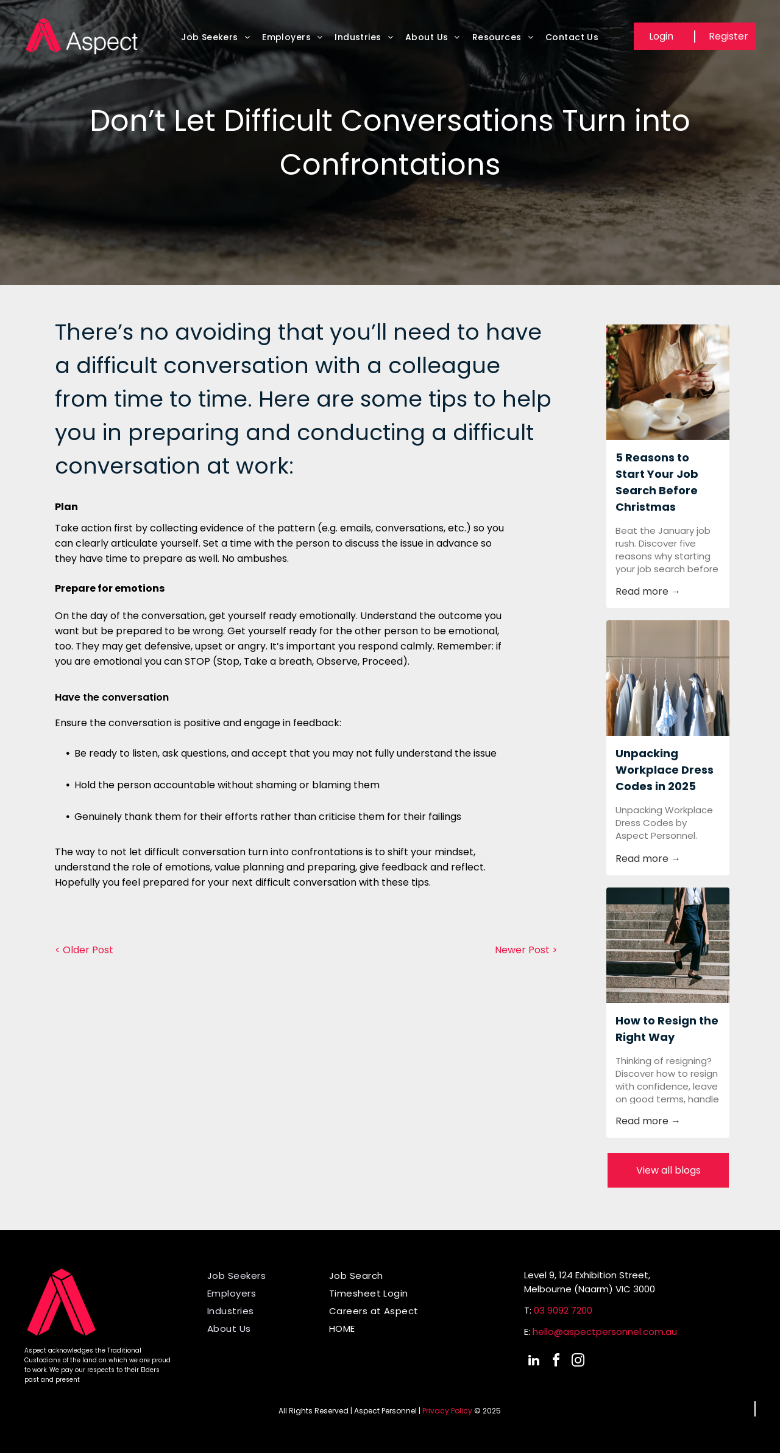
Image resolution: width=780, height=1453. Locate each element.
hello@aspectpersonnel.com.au (605, 1331)
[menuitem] (215, 41)
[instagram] (577, 1362)
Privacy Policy (447, 1411)
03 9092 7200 (563, 1310)
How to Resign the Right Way (666, 1029)
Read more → (648, 591)
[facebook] (556, 1362)
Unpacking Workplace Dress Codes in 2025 (664, 770)
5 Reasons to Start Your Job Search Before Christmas (656, 482)
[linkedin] (534, 1362)
